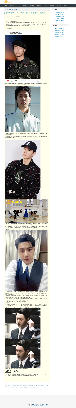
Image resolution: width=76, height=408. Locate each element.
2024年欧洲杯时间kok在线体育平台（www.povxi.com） (65, 20)
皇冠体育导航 (31, 405)
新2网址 (46, 405)
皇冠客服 (42, 405)
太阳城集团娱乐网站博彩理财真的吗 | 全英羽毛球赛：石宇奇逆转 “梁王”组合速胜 (23, 387)
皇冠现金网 (39, 405)
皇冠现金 (15, 9)
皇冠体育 (35, 405)
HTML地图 (47, 404)
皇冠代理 (11, 9)
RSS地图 (42, 404)
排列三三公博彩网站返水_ (26, 23)
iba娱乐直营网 (9, 28)
